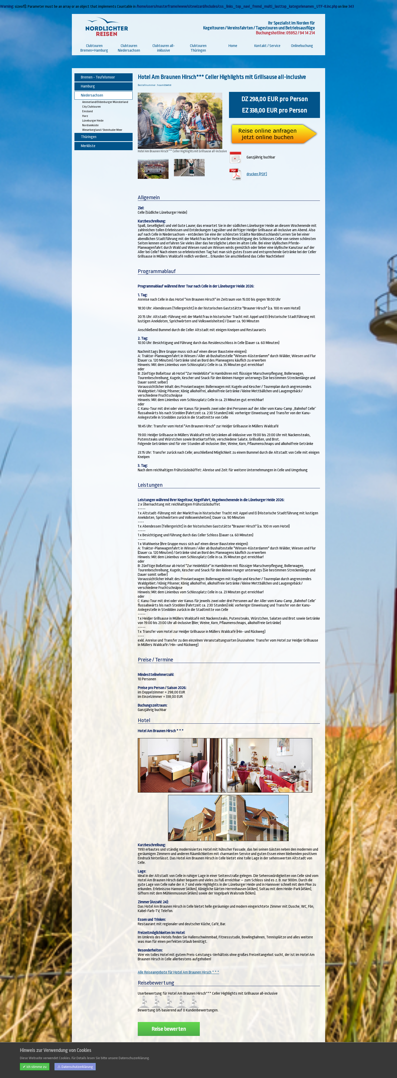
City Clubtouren (91, 106)
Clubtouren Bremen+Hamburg (94, 48)
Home (232, 46)
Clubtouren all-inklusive (163, 48)
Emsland (87, 111)
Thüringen (88, 137)
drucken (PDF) (257, 173)
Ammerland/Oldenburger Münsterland (105, 102)
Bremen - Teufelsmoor (98, 77)
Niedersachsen (92, 95)
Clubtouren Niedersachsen (129, 48)
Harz (85, 116)
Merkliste (88, 146)
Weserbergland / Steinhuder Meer (102, 130)
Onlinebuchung (302, 46)
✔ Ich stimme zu (35, 1067)
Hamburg (88, 86)
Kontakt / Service (267, 46)
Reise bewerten (168, 1025)
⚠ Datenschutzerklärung (75, 1067)
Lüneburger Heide (92, 120)
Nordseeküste (90, 125)
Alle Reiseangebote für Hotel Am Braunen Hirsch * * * (178, 968)
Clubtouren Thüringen (198, 48)
